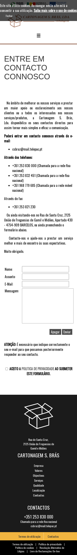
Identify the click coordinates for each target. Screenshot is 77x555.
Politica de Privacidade (38, 368)
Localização (38, 490)
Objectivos (38, 475)
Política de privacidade (50, 544)
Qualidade (38, 485)
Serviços (38, 480)
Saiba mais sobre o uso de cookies (55, 10)
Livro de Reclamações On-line (45, 551)
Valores (39, 470)
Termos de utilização (29, 536)
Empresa (38, 465)
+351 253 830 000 (38, 517)
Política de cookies (24, 547)
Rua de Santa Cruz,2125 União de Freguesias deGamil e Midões (38, 443)
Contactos (38, 495)
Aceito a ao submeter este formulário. (38, 371)
